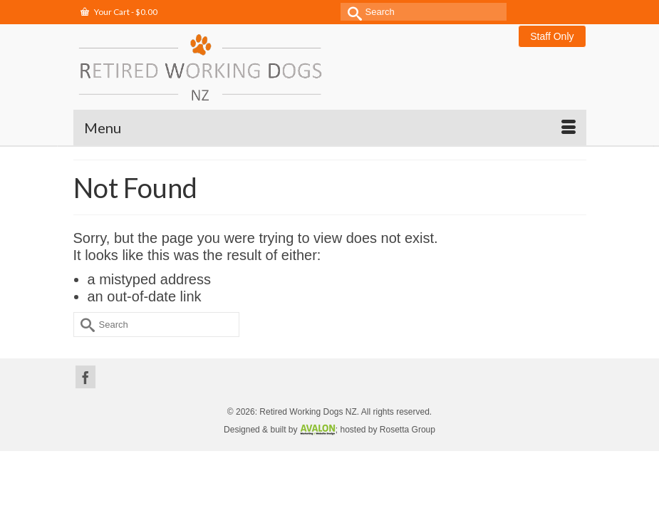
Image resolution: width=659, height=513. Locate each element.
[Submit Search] (351, 12)
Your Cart (119, 11)
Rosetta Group (407, 430)
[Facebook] (85, 377)
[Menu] (329, 127)
